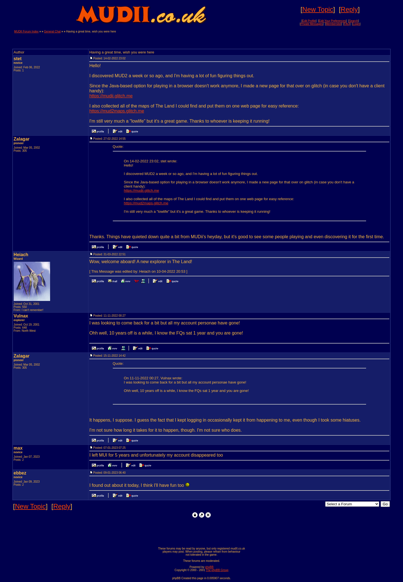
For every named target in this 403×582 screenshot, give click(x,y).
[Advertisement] (323, 38)
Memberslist (333, 23)
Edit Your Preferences (332, 20)
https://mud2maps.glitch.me (116, 111)
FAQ (347, 23)
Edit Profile (309, 20)
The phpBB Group (217, 570)
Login (356, 23)
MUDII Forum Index (26, 31)
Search (353, 20)
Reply (349, 9)
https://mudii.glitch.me (111, 96)
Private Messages (312, 23)
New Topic (317, 9)
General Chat (52, 31)
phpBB (209, 567)
